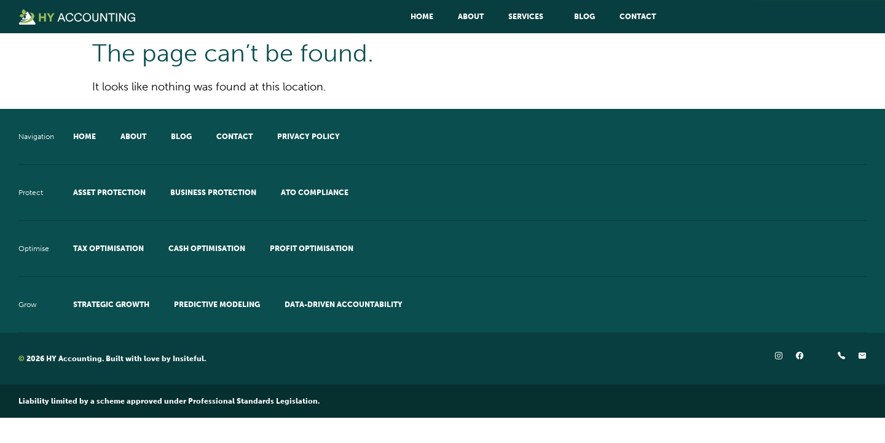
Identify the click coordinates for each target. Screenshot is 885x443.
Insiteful (188, 358)
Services (528, 16)
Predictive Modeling (217, 304)
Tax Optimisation (108, 248)
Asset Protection (109, 192)
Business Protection (213, 192)
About (471, 16)
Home (422, 16)
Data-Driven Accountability (344, 304)
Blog (584, 16)
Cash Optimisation (206, 248)
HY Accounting (74, 358)
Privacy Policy (308, 136)
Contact (638, 16)
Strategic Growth (111, 304)
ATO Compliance (314, 192)
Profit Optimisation (311, 248)
